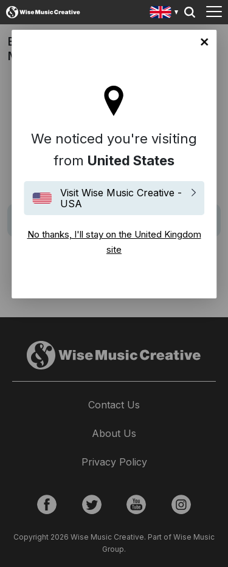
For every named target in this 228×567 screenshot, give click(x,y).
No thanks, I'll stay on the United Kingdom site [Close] (204, 42)
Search (189, 12)
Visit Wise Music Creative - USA (121, 198)
